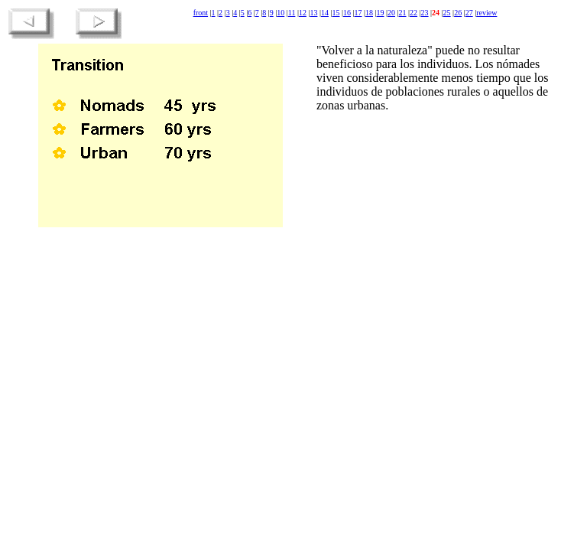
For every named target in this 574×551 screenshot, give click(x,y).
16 (347, 12)
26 (458, 12)
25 (447, 12)
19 (380, 12)
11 (292, 12)
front (200, 12)
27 (469, 12)
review (486, 12)
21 (403, 12)
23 (425, 12)
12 (302, 12)
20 (391, 12)
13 (313, 12)
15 (335, 12)
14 (325, 12)
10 (280, 12)
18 (369, 12)
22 (413, 12)
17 (358, 12)
